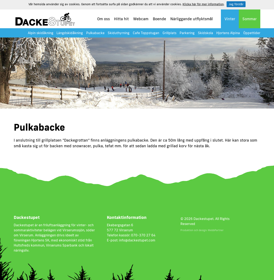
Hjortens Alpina (228, 33)
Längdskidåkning (69, 33)
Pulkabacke (95, 33)
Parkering (187, 33)
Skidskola (205, 33)
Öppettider (251, 33)
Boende (159, 18)
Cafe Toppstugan (146, 33)
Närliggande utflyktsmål (191, 18)
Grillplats (169, 33)
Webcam (140, 18)
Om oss (103, 18)
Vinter (229, 18)
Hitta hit (121, 18)
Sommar (249, 18)
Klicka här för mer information (203, 4)
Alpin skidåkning (40, 33)
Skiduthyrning (118, 33)
